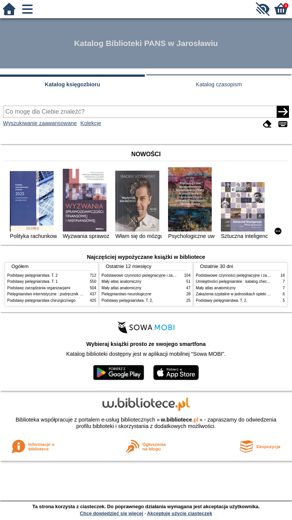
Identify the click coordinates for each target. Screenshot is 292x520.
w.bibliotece (179, 420)
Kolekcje (91, 123)
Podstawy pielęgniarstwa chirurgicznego (41, 300)
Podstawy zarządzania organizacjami (38, 288)
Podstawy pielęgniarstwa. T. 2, (127, 300)
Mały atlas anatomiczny (121, 281)
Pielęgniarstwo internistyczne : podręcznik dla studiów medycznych (64, 294)
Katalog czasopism (219, 84)
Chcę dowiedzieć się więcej (111, 513)
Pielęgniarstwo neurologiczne (126, 294)
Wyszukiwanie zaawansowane (40, 123)
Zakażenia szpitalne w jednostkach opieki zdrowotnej (241, 294)
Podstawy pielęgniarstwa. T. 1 (32, 281)
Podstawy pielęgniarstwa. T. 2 (32, 275)
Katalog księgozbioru (72, 84)
